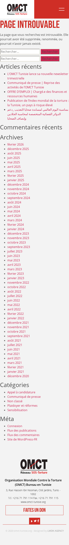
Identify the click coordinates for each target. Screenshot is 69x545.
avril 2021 (14, 358)
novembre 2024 (18, 189)
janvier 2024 (15, 229)
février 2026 (15, 144)
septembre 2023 (18, 247)
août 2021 (14, 340)
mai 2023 (13, 260)
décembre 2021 (18, 323)
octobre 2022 (16, 287)
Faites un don (34, 510)
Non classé (14, 401)
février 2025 (15, 176)
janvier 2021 (15, 372)
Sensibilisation (17, 410)
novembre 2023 (18, 238)
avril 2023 (14, 265)
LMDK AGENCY (55, 530)
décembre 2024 (18, 184)
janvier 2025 (15, 180)
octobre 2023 (16, 242)
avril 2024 (14, 216)
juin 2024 (13, 207)
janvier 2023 (15, 278)
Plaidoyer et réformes (22, 406)
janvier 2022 (15, 318)
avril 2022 (14, 309)
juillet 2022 (14, 296)
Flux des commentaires (23, 435)
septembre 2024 (18, 198)
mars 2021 (14, 363)
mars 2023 (14, 269)
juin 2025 (13, 158)
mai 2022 (13, 305)
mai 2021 (13, 354)
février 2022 (15, 314)
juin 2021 (13, 349)
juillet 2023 (14, 251)
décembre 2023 (18, 233)
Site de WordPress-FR (22, 439)
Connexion (14, 426)
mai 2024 (13, 211)
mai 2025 (13, 162)
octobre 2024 (16, 193)
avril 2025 (14, 167)
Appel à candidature (21, 392)
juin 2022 (13, 300)
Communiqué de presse (24, 397)
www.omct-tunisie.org (33, 502)
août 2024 (14, 202)
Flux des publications (21, 430)
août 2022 (14, 291)
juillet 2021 (14, 345)
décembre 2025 (18, 149)
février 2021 (15, 367)
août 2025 (14, 153)
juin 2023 (13, 256)
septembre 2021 (18, 336)
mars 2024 (14, 220)
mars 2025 (14, 171)
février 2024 (15, 225)
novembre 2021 (18, 327)
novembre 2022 (18, 282)
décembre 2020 (18, 376)
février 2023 (15, 274)
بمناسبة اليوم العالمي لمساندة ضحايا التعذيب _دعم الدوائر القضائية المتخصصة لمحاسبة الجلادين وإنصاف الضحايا (37, 113)
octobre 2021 (16, 331)
